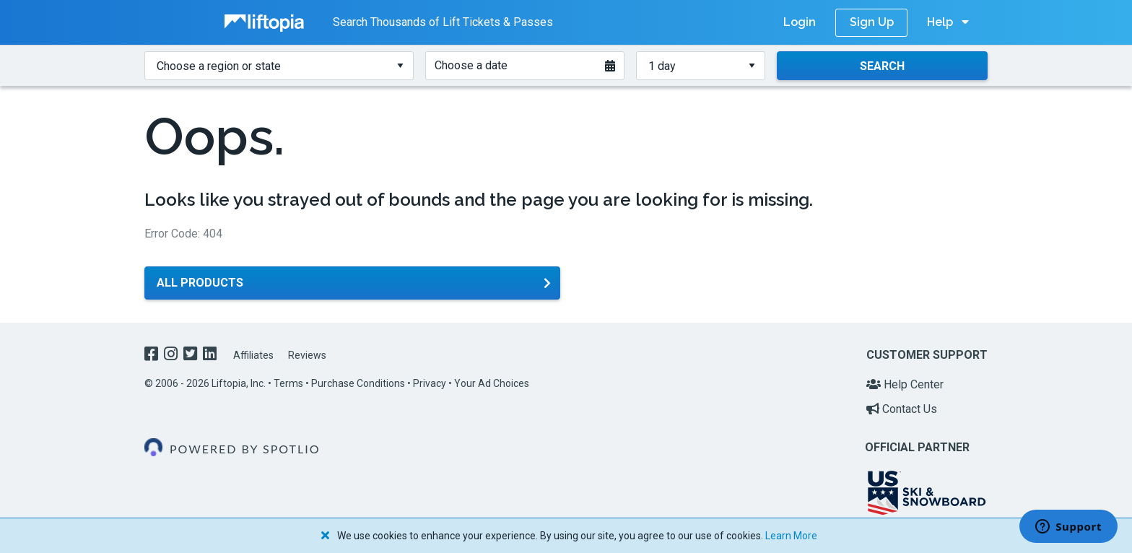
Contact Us (901, 409)
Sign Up (872, 22)
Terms (288, 383)
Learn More (791, 535)
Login (799, 22)
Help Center (905, 384)
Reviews (307, 355)
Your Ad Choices (491, 383)
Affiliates (253, 355)
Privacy (429, 383)
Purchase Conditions (358, 383)
